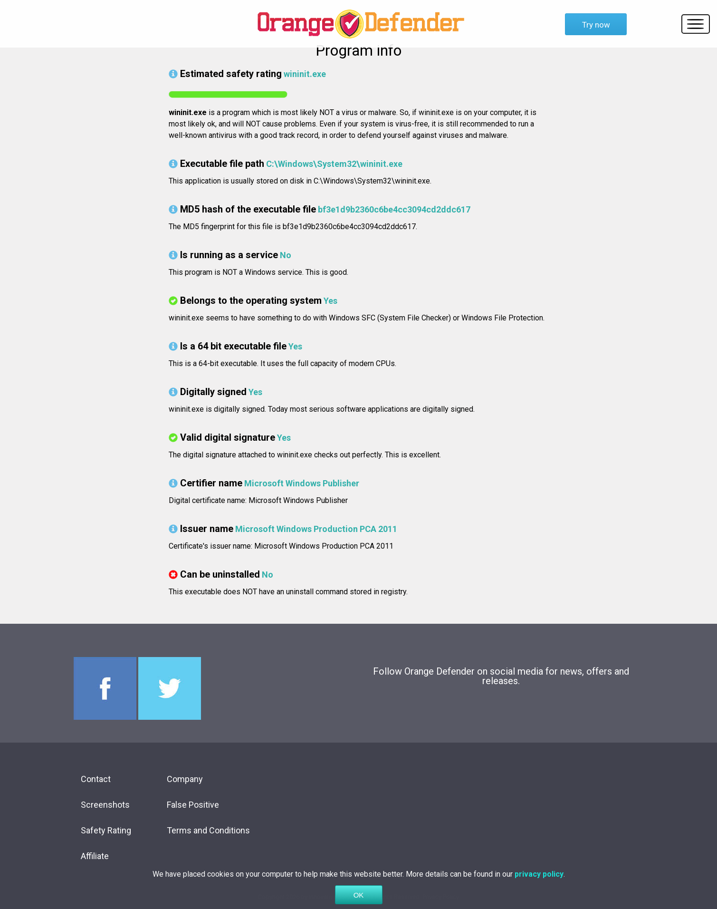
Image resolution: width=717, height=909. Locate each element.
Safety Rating (106, 830)
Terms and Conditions (208, 830)
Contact (96, 779)
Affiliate (95, 856)
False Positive (193, 805)
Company (185, 779)
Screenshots (105, 805)
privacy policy (539, 885)
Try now (596, 24)
